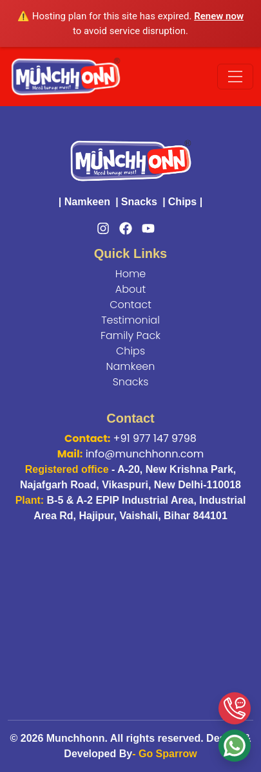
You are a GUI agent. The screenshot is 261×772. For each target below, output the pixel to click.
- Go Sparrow (164, 753)
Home (130, 273)
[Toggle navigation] (235, 76)
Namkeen (87, 201)
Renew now (219, 16)
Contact (130, 304)
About (130, 289)
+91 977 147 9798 (155, 438)
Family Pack (130, 335)
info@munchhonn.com (145, 453)
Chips (182, 201)
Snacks (139, 201)
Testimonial (130, 320)
